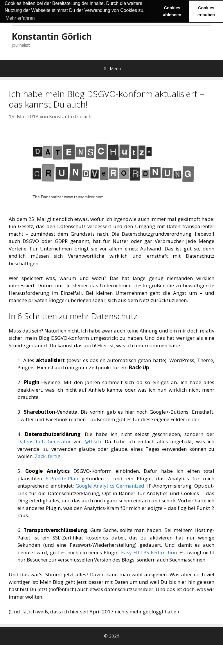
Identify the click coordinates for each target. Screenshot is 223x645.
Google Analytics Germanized (109, 485)
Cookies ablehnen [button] (172, 11)
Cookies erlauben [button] (206, 11)
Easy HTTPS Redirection (149, 552)
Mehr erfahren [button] (20, 18)
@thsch (92, 441)
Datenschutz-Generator (44, 441)
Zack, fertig (47, 456)
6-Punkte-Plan (62, 478)
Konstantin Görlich (52, 36)
